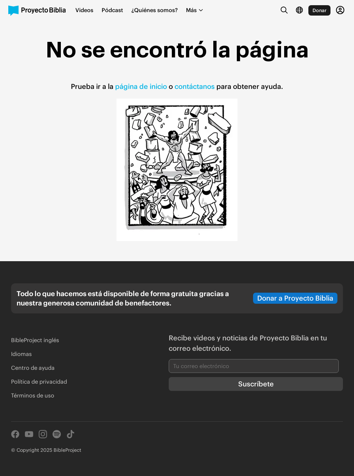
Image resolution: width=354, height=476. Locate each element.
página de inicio (141, 86)
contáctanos (195, 86)
